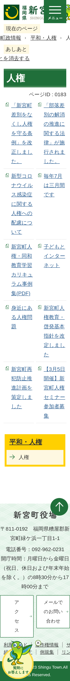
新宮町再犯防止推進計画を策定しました (21, 387)
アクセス (16, 616)
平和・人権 (43, 38)
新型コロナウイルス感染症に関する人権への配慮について (22, 204)
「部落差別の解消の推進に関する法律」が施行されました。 (54, 133)
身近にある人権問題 (21, 317)
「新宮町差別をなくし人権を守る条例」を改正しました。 (22, 133)
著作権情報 (47, 644)
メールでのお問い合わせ (53, 611)
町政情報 (10, 38)
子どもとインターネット (54, 256)
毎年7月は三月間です (54, 185)
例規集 (47, 652)
